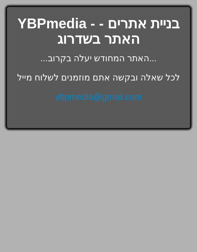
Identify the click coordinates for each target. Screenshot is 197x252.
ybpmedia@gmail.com (98, 97)
